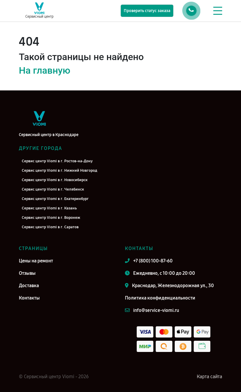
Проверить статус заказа (147, 10)
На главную (44, 70)
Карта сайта (209, 376)
